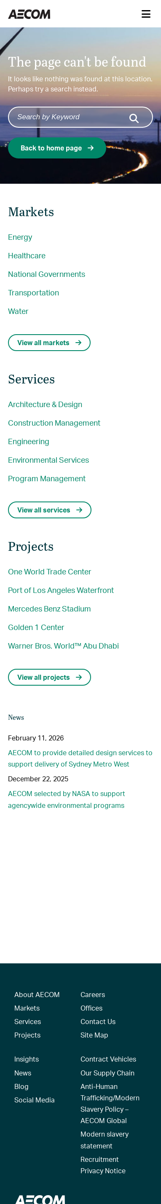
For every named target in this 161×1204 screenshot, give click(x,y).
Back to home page (57, 147)
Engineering (28, 441)
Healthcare (27, 255)
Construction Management (54, 422)
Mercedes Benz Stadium (49, 608)
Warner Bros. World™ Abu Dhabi (63, 645)
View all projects (49, 677)
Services (27, 1021)
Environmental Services (48, 459)
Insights (26, 1058)
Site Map (94, 1034)
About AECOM (37, 994)
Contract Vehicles (108, 1058)
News (22, 1072)
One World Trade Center (49, 571)
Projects (27, 1034)
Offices (91, 1007)
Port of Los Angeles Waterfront (61, 590)
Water (18, 311)
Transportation (33, 292)
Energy (20, 236)
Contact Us (97, 1021)
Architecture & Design (45, 404)
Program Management (47, 478)
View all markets (49, 342)
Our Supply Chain (107, 1072)
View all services (49, 509)
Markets (27, 1007)
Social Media (34, 1099)
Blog (21, 1086)
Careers (92, 994)
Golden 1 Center (36, 627)
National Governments (46, 274)
